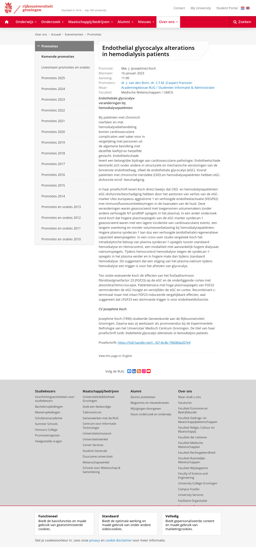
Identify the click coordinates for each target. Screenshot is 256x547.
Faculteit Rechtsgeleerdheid (196, 453)
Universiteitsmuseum (97, 433)
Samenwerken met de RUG (101, 418)
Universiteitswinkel (95, 439)
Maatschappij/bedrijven (101, 391)
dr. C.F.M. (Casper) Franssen (171, 82)
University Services (190, 495)
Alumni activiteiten (142, 397)
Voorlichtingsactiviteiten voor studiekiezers (54, 399)
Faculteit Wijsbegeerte (193, 468)
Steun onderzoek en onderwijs (150, 414)
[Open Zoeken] (242, 22)
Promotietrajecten (47, 435)
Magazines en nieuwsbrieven (149, 403)
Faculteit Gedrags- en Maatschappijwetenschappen (197, 420)
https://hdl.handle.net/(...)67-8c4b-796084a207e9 (154, 342)
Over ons (41, 34)
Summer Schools (46, 424)
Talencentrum (92, 412)
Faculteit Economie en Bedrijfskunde (193, 410)
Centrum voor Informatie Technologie (99, 426)
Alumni (135, 391)
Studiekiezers (45, 391)
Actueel (56, 34)
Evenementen (74, 34)
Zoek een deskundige (97, 407)
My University (201, 8)
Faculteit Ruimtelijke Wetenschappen (191, 460)
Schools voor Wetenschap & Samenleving (101, 470)
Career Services (93, 445)
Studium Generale (95, 451)
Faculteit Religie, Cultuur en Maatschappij (196, 430)
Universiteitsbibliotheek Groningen (98, 399)
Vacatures (185, 403)
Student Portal (227, 8)
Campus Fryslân (188, 489)
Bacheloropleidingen (49, 407)
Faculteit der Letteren (192, 437)
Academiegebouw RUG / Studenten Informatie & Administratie (167, 87)
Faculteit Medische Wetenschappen (190, 445)
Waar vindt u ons (189, 397)
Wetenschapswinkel (96, 462)
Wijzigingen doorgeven (145, 409)
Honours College (46, 430)
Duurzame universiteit (98, 456)
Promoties (94, 34)
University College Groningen (197, 483)
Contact (179, 8)
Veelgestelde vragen (48, 441)
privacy (94, 540)
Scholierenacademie (48, 418)
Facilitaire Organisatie (192, 501)
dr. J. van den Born (135, 82)
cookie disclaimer (118, 540)
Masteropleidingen (47, 412)
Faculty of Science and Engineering (193, 476)
